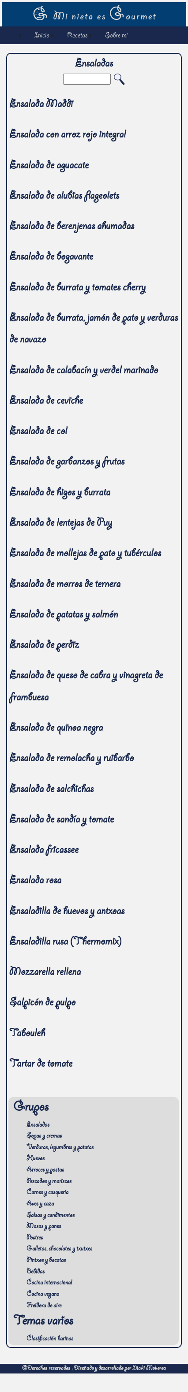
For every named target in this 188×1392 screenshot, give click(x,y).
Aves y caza (40, 1204)
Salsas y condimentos (50, 1216)
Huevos (35, 1159)
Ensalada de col (38, 432)
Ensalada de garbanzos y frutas (66, 462)
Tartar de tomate (40, 1064)
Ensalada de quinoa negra (56, 728)
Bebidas (35, 1272)
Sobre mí (116, 36)
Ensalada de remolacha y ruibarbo (71, 759)
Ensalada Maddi (41, 105)
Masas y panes (43, 1227)
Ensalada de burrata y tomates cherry (77, 288)
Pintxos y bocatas (46, 1261)
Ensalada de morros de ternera (64, 585)
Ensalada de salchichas (51, 790)
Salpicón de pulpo (42, 1003)
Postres (34, 1238)
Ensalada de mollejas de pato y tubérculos (85, 554)
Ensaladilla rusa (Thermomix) (65, 942)
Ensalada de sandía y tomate (61, 820)
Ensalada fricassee (44, 851)
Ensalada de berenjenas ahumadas (71, 227)
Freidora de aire (43, 1306)
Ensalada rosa (35, 881)
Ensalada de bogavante (51, 257)
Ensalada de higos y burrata (59, 493)
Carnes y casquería (47, 1193)
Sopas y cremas (44, 1136)
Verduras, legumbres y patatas (60, 1148)
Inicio (41, 36)
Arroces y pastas (45, 1170)
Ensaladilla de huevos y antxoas (66, 912)
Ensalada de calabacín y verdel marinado (83, 371)
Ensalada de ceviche (46, 401)
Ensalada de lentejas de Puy (60, 523)
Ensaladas (37, 1125)
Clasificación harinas (49, 1339)
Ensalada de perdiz (44, 646)
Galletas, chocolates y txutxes (59, 1249)
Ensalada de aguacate (49, 166)
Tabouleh (27, 1034)
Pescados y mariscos (48, 1182)
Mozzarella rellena (45, 973)
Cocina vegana (42, 1295)
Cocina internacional (49, 1283)
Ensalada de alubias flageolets (64, 196)
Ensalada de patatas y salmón (63, 615)
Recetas (77, 36)
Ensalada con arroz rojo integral (67, 135)
